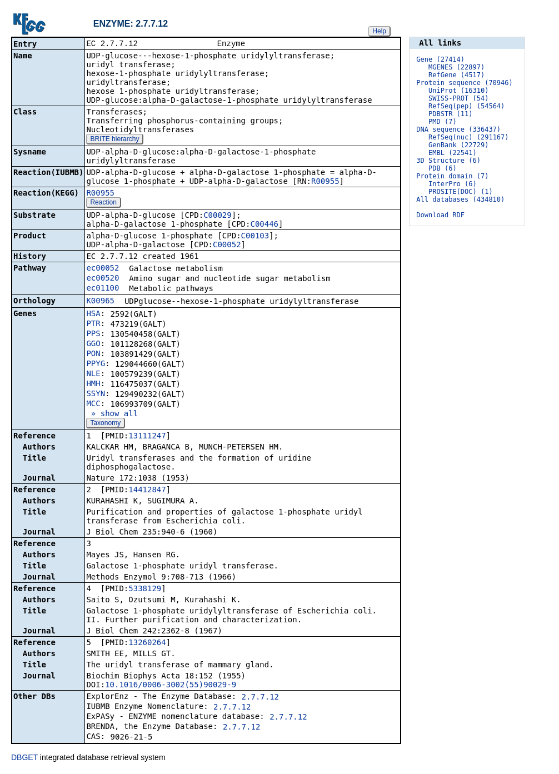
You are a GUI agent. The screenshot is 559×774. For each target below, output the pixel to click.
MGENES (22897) (456, 67)
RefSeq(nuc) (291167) (468, 137)
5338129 (144, 589)
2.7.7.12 (260, 697)
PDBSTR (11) (450, 114)
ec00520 (102, 278)
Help (379, 31)
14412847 (147, 490)
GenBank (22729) (458, 145)
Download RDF (440, 215)
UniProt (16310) (458, 90)
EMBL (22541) (452, 153)
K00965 (100, 301)
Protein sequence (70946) (464, 83)
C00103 (255, 236)
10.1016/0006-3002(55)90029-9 (170, 685)
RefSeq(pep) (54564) (466, 106)
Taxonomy (105, 424)
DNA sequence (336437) (458, 129)
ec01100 (102, 288)
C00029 (217, 216)
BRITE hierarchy (114, 140)
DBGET (24, 758)
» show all (112, 414)
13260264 (147, 643)
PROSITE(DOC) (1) (460, 192)
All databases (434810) (460, 199)
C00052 (227, 245)
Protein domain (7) (452, 176)
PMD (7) (442, 122)
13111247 (147, 436)
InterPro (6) (452, 184)
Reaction (103, 203)
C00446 (264, 225)
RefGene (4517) (456, 75)
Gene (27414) (440, 59)
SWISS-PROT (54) (458, 98)
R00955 (325, 182)
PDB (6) (442, 168)
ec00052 (102, 268)
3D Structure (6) (448, 160)
